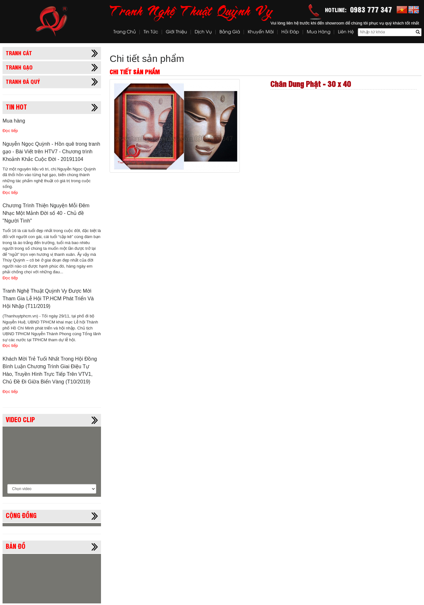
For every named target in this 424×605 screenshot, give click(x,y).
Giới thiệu (176, 32)
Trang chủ (124, 32)
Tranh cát (19, 53)
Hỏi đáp (290, 32)
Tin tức (151, 32)
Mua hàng (318, 32)
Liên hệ (346, 32)
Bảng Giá (229, 32)
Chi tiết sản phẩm (147, 58)
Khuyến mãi (261, 32)
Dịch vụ (203, 32)
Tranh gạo (19, 67)
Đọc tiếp (10, 130)
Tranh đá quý (23, 81)
